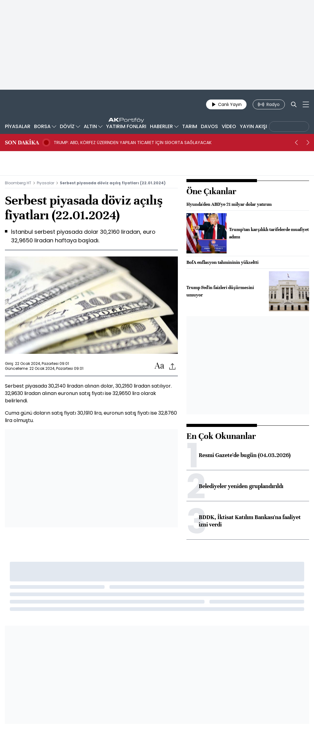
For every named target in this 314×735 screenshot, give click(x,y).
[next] (308, 142)
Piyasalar (45, 183)
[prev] (296, 142)
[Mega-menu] (306, 104)
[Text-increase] (159, 366)
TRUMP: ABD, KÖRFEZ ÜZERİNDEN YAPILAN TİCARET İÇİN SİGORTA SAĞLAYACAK (133, 142)
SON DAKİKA (22, 142)
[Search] (294, 104)
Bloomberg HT (18, 183)
